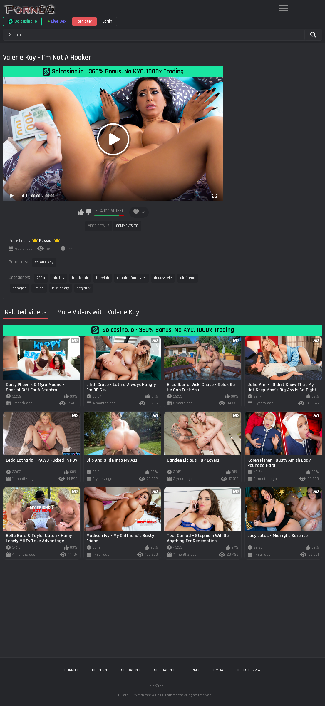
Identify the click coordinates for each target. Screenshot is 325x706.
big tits (58, 278)
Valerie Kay (44, 262)
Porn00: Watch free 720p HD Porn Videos (152, 695)
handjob (19, 288)
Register (84, 21)
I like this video (81, 212)
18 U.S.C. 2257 (249, 670)
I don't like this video (88, 212)
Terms (193, 670)
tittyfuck (84, 288)
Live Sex (56, 21)
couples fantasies (131, 278)
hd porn (99, 670)
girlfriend (187, 278)
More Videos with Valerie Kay (98, 312)
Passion (46, 240)
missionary (60, 288)
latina (39, 288)
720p (41, 278)
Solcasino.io (22, 21)
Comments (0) (127, 226)
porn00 (71, 670)
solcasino (130, 670)
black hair (80, 278)
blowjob (102, 278)
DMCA (218, 670)
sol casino (164, 670)
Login (107, 21)
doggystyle (163, 278)
